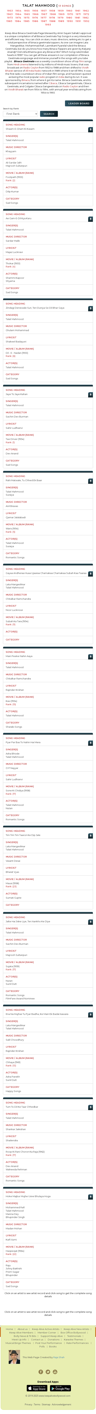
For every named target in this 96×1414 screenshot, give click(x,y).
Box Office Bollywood (73, 1332)
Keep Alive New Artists (76, 1329)
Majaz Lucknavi (14, 252)
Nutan (9, 808)
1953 (10, 10)
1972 (86, 14)
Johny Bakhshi (14, 1268)
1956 (35, 10)
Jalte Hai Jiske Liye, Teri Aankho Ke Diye (28, 921)
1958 (52, 10)
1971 (78, 14)
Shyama (10, 281)
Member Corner (47, 1332)
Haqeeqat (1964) (15, 1251)
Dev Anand (12, 453)
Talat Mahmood (15, 140)
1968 (53, 14)
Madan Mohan (14, 1228)
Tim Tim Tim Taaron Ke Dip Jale (23, 835)
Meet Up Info (19, 1339)
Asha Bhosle (13, 753)
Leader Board (79, 103)
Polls (42, 1346)
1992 (86, 21)
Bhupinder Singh (15, 1217)
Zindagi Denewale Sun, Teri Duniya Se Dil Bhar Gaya (35, 307)
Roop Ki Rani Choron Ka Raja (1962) (25, 1151)
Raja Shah (58, 1357)
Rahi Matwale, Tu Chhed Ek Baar (24, 480)
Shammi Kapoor (15, 277)
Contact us (37, 1339)
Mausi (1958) (12, 883)
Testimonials (74, 1336)
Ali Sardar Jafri (14, 162)
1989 (61, 21)
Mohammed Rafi (15, 1207)
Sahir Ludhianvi (14, 427)
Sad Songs (12, 202)
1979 (61, 17)
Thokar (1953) (13, 263)
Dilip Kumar (12, 191)
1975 (27, 17)
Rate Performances (77, 1343)
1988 (52, 21)
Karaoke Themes (73, 1339)
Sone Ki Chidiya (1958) (18, 790)
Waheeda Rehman (16, 1169)
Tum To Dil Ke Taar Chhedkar (22, 1106)
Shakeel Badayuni (16, 341)
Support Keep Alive (52, 1336)
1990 (70, 21)
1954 (18, 10)
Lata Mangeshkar (15, 584)
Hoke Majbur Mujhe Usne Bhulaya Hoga (28, 1196)
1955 (27, 10)
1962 (86, 10)
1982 (86, 17)
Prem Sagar (12, 1271)
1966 (36, 14)
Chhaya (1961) (13, 1062)
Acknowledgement (61, 1404)
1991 (78, 21)
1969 (62, 14)
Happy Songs (13, 1091)
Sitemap (46, 1404)
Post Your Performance (48, 1343)
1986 (35, 21)
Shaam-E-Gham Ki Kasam (20, 128)
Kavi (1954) (11, 701)
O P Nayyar (12, 768)
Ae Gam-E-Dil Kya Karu (18, 218)
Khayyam (11, 151)
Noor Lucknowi (14, 610)
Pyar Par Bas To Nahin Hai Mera (23, 742)
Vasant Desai (13, 860)
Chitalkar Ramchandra (18, 598)
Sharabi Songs (14, 726)
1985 (27, 21)
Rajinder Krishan (15, 689)
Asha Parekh (13, 1076)
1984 (18, 21)
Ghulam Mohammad (17, 330)
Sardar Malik (13, 240)
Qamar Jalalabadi (16, 517)
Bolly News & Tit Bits (25, 1336)
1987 (44, 21)
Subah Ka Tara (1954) (17, 621)
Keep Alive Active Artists (45, 1329)
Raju (8, 1265)
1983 (9, 21)
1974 (18, 17)
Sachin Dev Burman (17, 416)
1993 (48, 24)
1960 (69, 10)
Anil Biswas (12, 506)
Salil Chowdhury (15, 1039)
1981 (77, 17)
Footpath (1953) (14, 177)
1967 (44, 14)
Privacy (28, 1404)
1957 (44, 10)
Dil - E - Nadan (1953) (17, 352)
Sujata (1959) (13, 966)
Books (52, 1346)
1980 (69, 17)
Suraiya (10, 494)
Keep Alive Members (21, 1332)
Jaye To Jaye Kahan (17, 394)
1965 (27, 14)
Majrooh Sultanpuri (16, 165)
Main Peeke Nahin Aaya (19, 656)
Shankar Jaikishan (16, 1129)
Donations (53, 1339)
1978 (52, 17)
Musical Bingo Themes (18, 1343)
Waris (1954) (12, 528)
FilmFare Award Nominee (20, 998)
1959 (61, 10)
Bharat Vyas (12, 872)
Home (9, 1329)
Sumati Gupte (13, 897)
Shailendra (12, 1140)
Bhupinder (12, 1275)
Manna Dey (12, 1214)
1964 (18, 14)
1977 (44, 17)
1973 (10, 17)
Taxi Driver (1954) (15, 439)
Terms (37, 1404)
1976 (35, 17)
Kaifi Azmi (11, 1239)
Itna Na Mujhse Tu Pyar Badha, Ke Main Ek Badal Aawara (37, 1014)
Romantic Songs (15, 557)
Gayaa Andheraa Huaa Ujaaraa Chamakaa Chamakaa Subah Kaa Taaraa (46, 573)
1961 (77, 10)
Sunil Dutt (11, 983)
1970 (70, 14)
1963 (10, 14)
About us (23, 1329)
